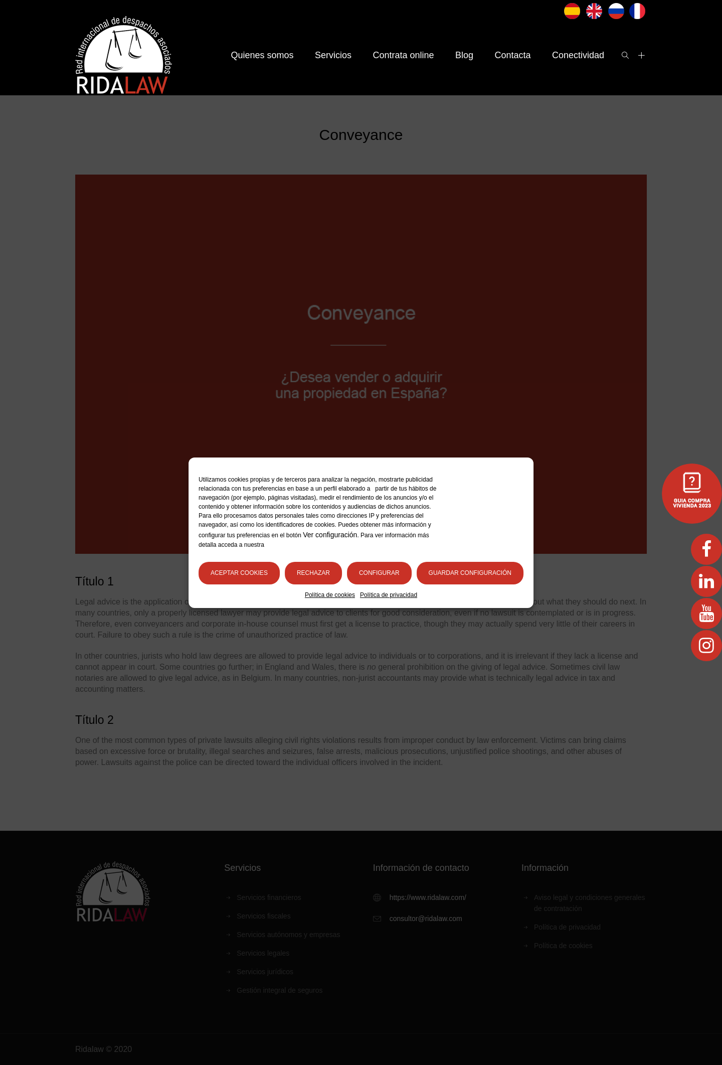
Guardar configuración (470, 572)
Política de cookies (330, 594)
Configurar (379, 572)
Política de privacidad (388, 594)
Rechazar (313, 572)
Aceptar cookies (239, 572)
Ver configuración (330, 535)
